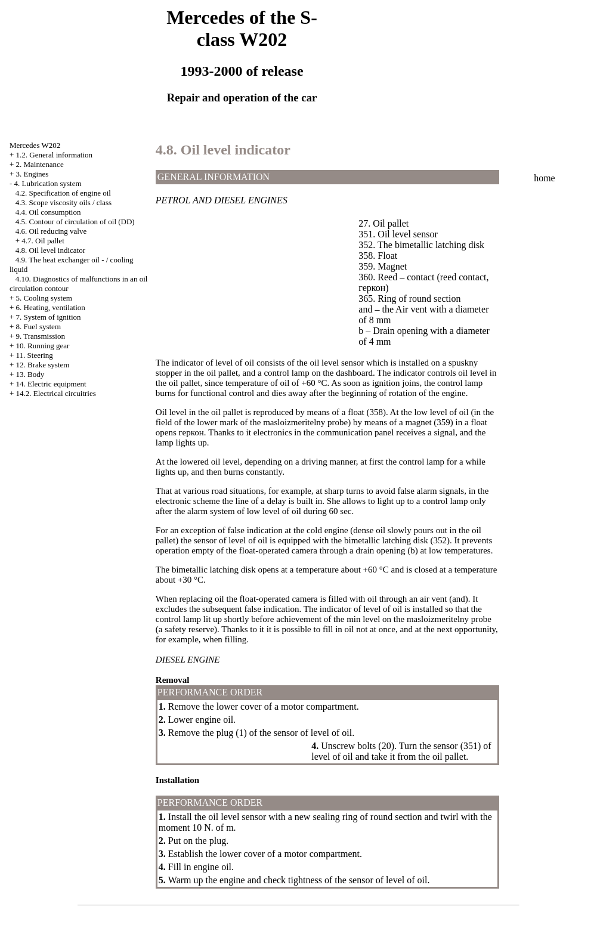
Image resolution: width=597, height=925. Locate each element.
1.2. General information (54, 154)
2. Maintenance (40, 164)
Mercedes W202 (35, 145)
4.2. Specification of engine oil (63, 192)
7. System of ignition (48, 317)
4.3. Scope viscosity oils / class (64, 202)
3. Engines (32, 173)
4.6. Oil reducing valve (51, 231)
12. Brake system (43, 364)
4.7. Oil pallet (42, 240)
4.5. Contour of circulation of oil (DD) (75, 221)
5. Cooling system (44, 297)
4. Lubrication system (48, 183)
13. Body (30, 374)
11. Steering (34, 355)
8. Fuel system (38, 326)
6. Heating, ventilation (50, 307)
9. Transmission (40, 336)
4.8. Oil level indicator (50, 250)
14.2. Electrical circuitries (56, 393)
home (544, 178)
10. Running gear (43, 345)
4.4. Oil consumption (48, 212)
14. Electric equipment (51, 383)
